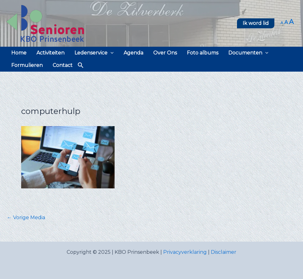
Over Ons (165, 53)
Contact (63, 65)
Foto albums (202, 53)
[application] (110, 53)
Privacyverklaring (185, 252)
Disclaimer (223, 252)
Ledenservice (94, 53)
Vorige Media (26, 217)
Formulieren (27, 65)
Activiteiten (50, 53)
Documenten (248, 53)
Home (18, 53)
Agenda (133, 53)
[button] (255, 23)
